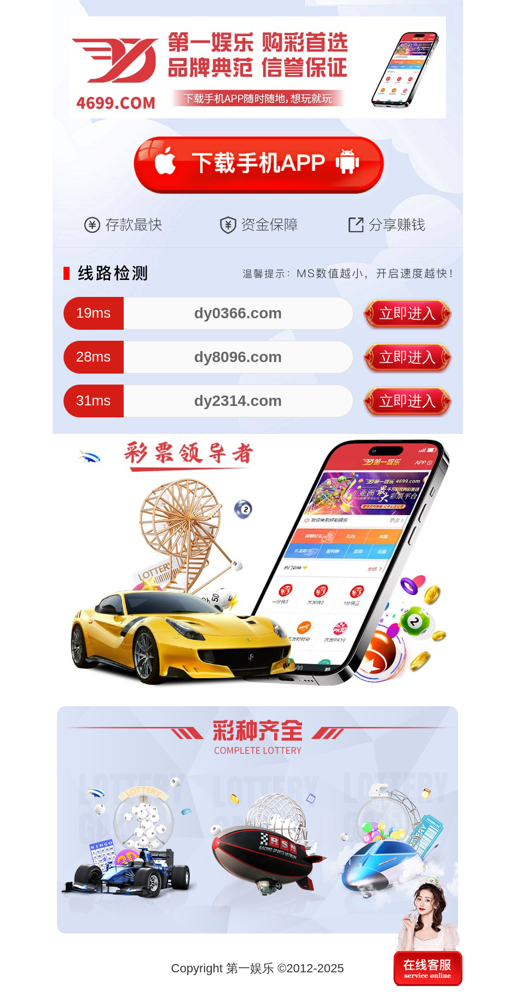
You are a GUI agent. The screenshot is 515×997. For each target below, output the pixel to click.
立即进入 (407, 313)
